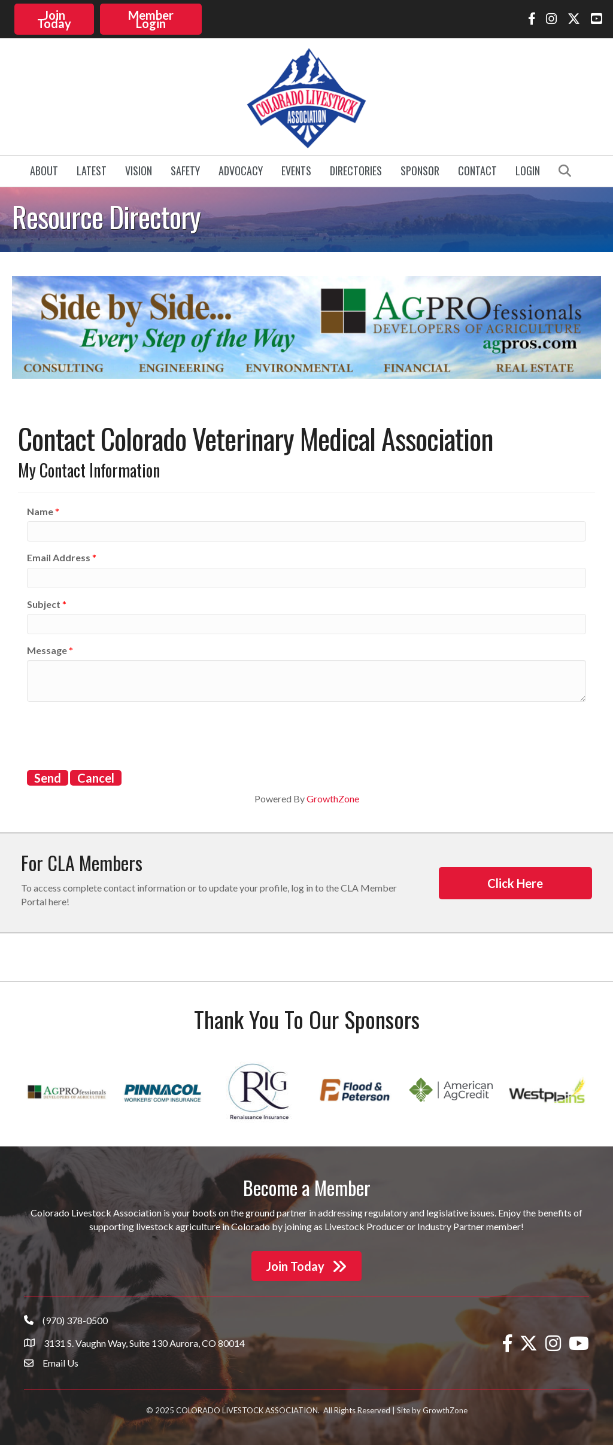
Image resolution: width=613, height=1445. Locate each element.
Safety (185, 170)
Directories (356, 170)
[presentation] (118, 733)
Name (40, 510)
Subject (43, 603)
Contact (477, 170)
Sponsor (419, 170)
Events (296, 170)
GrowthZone (332, 797)
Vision (138, 170)
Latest (92, 170)
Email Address (58, 556)
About (44, 170)
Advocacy (241, 170)
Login (527, 170)
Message (47, 649)
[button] (55, 18)
